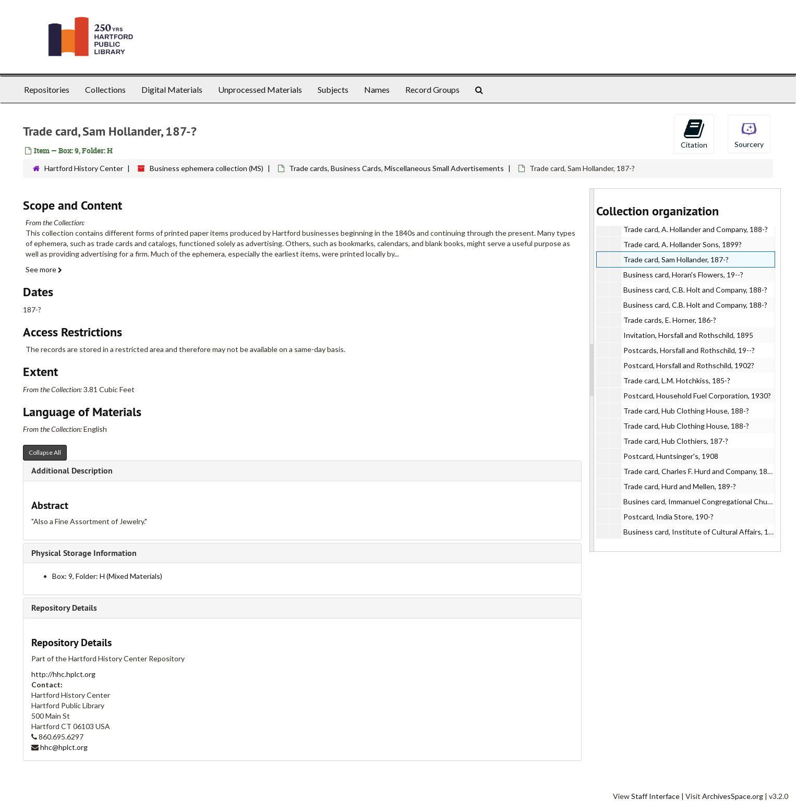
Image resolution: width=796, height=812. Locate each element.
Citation (694, 133)
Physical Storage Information (84, 553)
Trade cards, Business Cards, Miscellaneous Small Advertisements (396, 168)
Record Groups (432, 89)
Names (377, 89)
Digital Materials (171, 89)
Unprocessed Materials (260, 89)
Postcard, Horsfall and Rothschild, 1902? (688, 365)
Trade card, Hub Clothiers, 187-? (675, 441)
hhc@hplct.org (64, 747)
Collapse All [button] (45, 452)
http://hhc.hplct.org (63, 674)
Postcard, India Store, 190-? (668, 516)
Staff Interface (655, 796)
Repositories (46, 89)
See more (44, 269)
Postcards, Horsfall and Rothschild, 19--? (689, 350)
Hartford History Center (83, 168)
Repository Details (64, 607)
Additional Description (72, 470)
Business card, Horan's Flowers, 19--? (683, 274)
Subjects (333, 89)
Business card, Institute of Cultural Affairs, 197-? (702, 531)
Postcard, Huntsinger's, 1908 (670, 456)
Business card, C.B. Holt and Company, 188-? (695, 289)
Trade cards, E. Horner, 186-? (669, 320)
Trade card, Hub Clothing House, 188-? (686, 410)
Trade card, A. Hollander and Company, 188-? (695, 229)
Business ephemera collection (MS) (206, 168)
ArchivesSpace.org (732, 796)
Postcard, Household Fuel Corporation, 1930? (697, 395)
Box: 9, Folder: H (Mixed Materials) (107, 576)
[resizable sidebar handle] (592, 370)
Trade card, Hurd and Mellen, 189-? (679, 486)
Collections (105, 89)
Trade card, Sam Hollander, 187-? (676, 259)
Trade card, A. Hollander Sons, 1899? (682, 244)
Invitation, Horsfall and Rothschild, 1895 (688, 335)
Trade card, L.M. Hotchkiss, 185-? (676, 380)
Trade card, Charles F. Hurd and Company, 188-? (700, 471)
